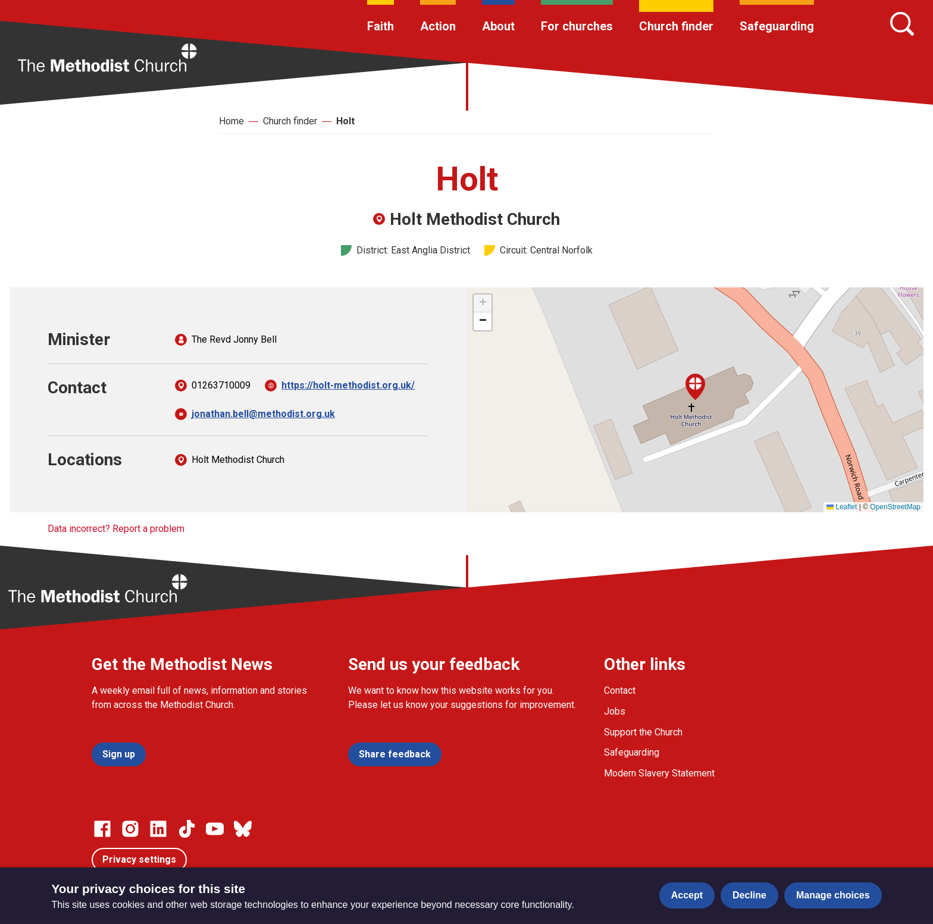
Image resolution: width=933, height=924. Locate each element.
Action (438, 26)
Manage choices (833, 895)
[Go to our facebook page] (102, 829)
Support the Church (643, 732)
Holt (345, 121)
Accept (687, 895)
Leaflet (841, 507)
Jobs (614, 711)
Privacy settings (139, 859)
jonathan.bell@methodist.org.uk (263, 413)
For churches (577, 26)
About (498, 26)
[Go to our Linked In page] (158, 829)
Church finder (676, 26)
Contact (619, 690)
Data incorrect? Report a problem (116, 528)
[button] (695, 387)
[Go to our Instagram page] (130, 829)
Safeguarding (777, 26)
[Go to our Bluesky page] (242, 829)
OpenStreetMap (895, 507)
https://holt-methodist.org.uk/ (348, 385)
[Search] (902, 24)
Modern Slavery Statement (659, 773)
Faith (380, 26)
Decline (749, 895)
